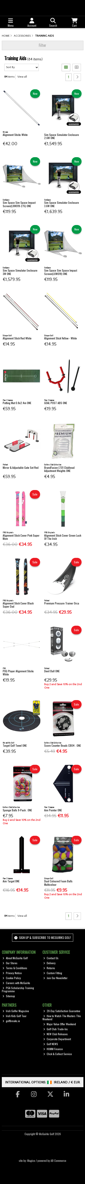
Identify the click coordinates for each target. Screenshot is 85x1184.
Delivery (49, 963)
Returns (49, 968)
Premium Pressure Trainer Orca (61, 603)
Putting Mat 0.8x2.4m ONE (17, 403)
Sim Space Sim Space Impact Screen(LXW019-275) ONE (19, 204)
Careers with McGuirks (16, 983)
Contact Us (50, 958)
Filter (42, 45)
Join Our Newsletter (55, 978)
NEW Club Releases (55, 1034)
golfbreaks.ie (11, 1021)
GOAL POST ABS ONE (55, 403)
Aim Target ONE (11, 881)
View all (22, 76)
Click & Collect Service (57, 1054)
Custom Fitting (52, 973)
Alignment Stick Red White (17, 338)
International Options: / (42, 1082)
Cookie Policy (11, 978)
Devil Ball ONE (52, 671)
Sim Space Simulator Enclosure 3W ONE (20, 271)
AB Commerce (58, 1161)
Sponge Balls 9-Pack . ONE (17, 810)
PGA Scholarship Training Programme (18, 989)
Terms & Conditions (14, 968)
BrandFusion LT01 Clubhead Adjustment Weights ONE (59, 469)
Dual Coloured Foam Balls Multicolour (58, 882)
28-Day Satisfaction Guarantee (61, 1011)
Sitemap (8, 996)
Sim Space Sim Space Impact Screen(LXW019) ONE (60, 271)
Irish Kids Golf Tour (14, 1016)
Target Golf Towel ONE (15, 745)
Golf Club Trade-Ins (55, 1029)
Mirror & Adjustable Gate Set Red (21, 467)
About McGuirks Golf (15, 958)
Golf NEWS (50, 1044)
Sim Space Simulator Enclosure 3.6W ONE (61, 204)
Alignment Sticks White (15, 135)
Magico (31, 1161)
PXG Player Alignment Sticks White (18, 672)
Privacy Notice (12, 973)
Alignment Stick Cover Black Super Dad (18, 604)
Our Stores (9, 963)
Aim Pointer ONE (53, 810)
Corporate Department (57, 1039)
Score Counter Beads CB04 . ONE (62, 745)
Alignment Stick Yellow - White (60, 338)
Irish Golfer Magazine (15, 1011)
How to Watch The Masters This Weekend (61, 1017)
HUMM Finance (53, 1049)
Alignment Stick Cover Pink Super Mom (21, 536)
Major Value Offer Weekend (59, 1024)
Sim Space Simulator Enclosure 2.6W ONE (61, 136)
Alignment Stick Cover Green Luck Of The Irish (62, 536)
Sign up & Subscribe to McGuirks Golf (42, 937)
